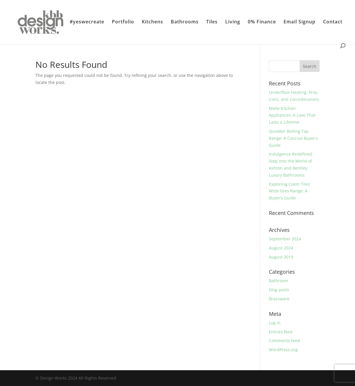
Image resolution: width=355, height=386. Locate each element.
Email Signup (299, 22)
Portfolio (123, 22)
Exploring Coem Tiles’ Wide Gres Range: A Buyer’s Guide (289, 191)
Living (232, 22)
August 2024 (281, 248)
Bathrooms (185, 22)
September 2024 (285, 239)
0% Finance (262, 22)
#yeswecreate (87, 22)
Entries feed (281, 332)
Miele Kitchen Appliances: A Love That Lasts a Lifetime (292, 115)
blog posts (279, 289)
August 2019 (281, 257)
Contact (332, 22)
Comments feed (284, 340)
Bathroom (278, 280)
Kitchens (152, 22)
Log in (275, 322)
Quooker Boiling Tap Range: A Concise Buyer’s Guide (293, 138)
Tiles (212, 22)
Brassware (279, 298)
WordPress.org (283, 349)
